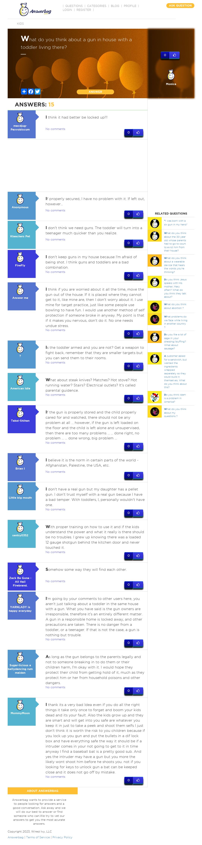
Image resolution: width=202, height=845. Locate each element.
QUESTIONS (74, 5)
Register (84, 9)
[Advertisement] (78, 165)
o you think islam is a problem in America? (175, 398)
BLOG (115, 5)
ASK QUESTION (180, 5)
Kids (20, 23)
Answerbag (16, 842)
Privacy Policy (62, 842)
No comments (55, 129)
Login (67, 9)
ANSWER (95, 91)
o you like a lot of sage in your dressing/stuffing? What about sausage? (175, 341)
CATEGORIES (96, 5)
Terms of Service (38, 842)
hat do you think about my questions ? (175, 412)
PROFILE (130, 5)
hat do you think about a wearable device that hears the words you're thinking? (175, 265)
